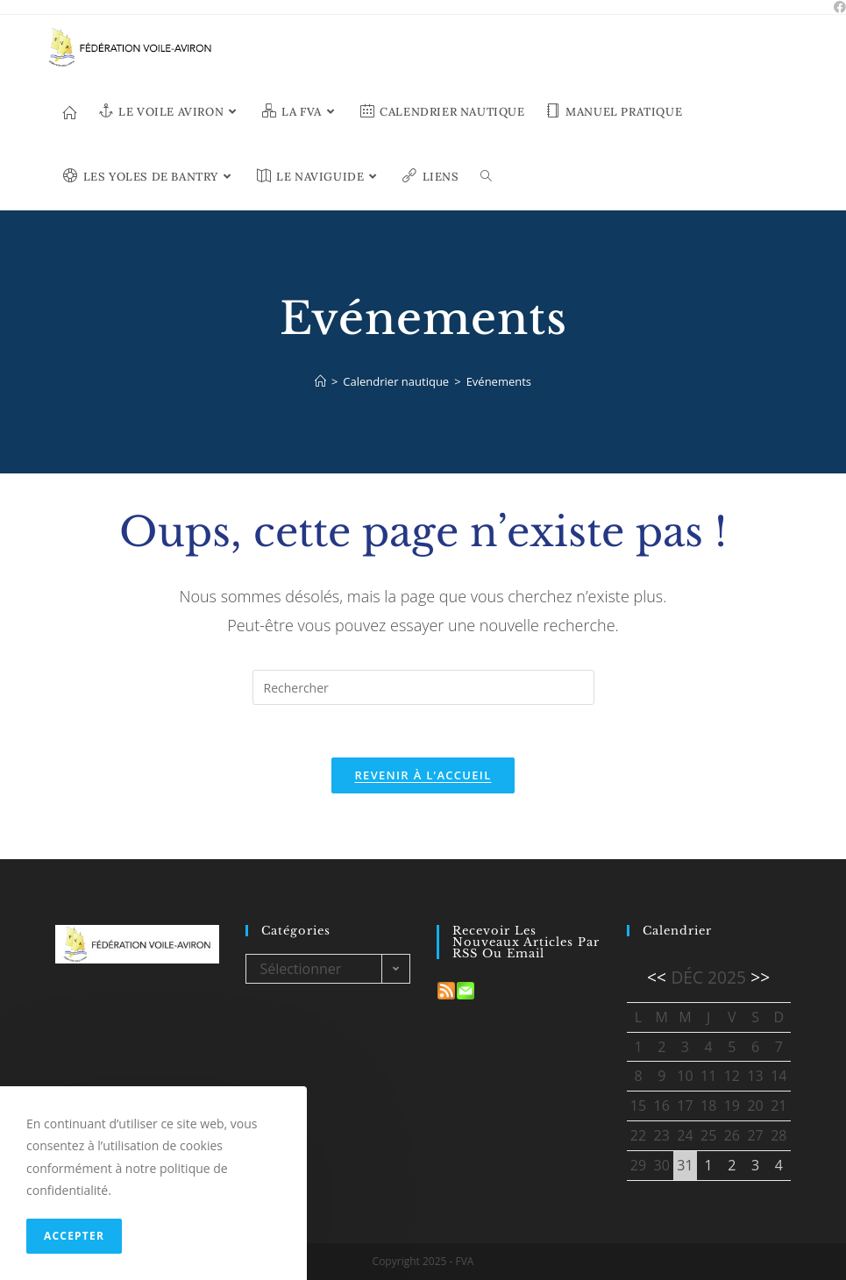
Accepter (74, 1235)
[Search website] (486, 177)
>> (760, 977)
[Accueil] (320, 381)
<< (656, 977)
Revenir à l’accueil (422, 775)
